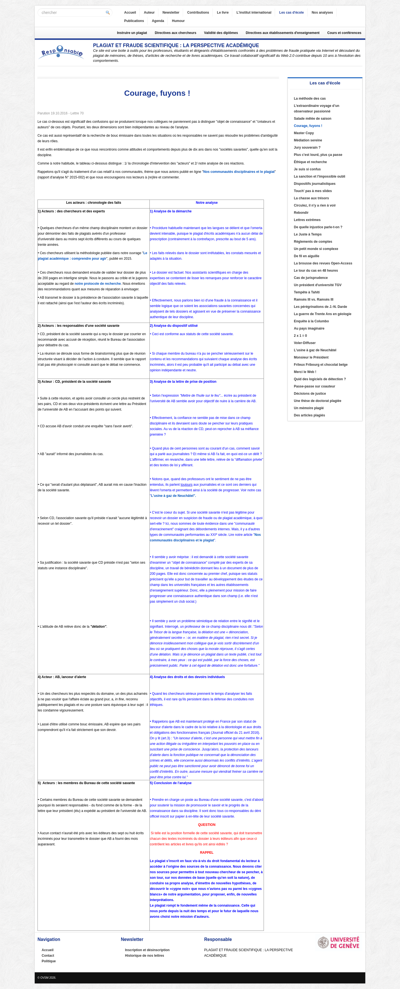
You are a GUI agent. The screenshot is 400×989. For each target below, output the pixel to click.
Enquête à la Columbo (311, 321)
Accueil (130, 12)
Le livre (223, 12)
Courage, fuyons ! (308, 126)
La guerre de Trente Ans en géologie (322, 314)
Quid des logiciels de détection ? (320, 379)
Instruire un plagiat (132, 33)
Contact (48, 956)
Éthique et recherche (310, 162)
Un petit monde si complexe (316, 249)
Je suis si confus (307, 169)
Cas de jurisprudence (311, 278)
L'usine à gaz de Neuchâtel (315, 350)
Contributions (198, 12)
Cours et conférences (344, 33)
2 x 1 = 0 (300, 336)
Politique (49, 961)
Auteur (149, 12)
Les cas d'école (291, 12)
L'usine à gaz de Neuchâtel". (173, 496)
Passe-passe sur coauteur (314, 386)
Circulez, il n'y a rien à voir (315, 205)
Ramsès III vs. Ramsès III (313, 299)
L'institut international (253, 12)
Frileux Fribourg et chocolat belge (321, 365)
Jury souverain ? (307, 147)
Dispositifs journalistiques (315, 184)
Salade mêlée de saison (312, 119)
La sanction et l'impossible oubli (319, 176)
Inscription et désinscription (147, 950)
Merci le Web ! (305, 372)
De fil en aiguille (306, 256)
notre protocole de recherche (98, 284)
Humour (178, 21)
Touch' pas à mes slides (313, 191)
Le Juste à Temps (308, 234)
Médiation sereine (308, 140)
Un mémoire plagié (309, 408)
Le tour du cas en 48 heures (316, 271)
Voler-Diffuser (305, 343)
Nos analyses (322, 12)
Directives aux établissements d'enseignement (283, 33)
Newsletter (170, 12)
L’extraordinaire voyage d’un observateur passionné (316, 108)
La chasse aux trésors (311, 198)
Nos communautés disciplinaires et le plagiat (239, 172)
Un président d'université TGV (318, 285)
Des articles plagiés (309, 415)
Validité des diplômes (221, 33)
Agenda (158, 21)
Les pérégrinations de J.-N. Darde (320, 307)
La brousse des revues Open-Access (323, 263)
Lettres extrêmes (307, 220)
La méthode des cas (310, 98)
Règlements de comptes (313, 242)
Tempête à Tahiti (307, 292)
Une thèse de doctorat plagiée (317, 401)
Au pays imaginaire (309, 328)
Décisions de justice (310, 394)
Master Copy (304, 133)
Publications (134, 21)
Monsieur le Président (311, 357)
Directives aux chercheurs (175, 33)
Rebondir (301, 213)
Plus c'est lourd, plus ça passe (318, 155)
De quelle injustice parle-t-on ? (318, 227)
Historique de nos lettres (144, 956)
